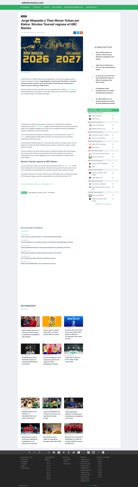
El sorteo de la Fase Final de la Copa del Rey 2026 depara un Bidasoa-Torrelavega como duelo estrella (73, 334)
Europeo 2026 (85, 459)
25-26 (48, 461)
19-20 (48, 474)
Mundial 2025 (85, 461)
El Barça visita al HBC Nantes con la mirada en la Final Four (38, 263)
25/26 (100, 461)
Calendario (24, 464)
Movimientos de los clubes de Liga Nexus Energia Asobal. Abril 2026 (52, 439)
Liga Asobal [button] (25, 7)
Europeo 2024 (85, 466)
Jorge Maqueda (71, 89)
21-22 (48, 470)
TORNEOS (82, 457)
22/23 (100, 468)
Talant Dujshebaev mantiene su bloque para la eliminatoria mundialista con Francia (45, 247)
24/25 (100, 464)
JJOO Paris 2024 (85, 464)
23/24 (100, 466)
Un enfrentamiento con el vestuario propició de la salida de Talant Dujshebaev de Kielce (47, 242)
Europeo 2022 (85, 472)
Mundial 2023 (85, 468)
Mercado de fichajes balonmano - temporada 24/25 (37, 184)
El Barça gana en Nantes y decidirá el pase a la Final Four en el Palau (41, 253)
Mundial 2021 (85, 476)
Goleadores (24, 461)
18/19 (100, 476)
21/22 (100, 470)
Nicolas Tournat (67, 166)
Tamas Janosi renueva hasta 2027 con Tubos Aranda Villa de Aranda (41, 236)
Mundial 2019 (85, 481)
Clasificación (24, 459)
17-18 (48, 479)
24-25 (48, 464)
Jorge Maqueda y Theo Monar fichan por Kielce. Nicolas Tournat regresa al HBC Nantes (50, 24)
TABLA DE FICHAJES (103, 457)
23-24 (48, 466)
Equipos (23, 466)
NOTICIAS (65, 457)
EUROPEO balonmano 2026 (74, 7)
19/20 (100, 474)
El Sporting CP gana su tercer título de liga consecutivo (72, 360)
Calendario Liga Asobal (103, 204)
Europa (47, 7)
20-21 (48, 472)
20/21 (100, 472)
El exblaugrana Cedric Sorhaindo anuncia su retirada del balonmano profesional (105, 91)
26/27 (100, 459)
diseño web (90, 485)
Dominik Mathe (39, 126)
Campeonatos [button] (91, 7)
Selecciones (57, 7)
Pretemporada (25, 468)
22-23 (48, 468)
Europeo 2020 (85, 479)
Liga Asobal (67, 459)
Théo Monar (51, 192)
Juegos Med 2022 (86, 470)
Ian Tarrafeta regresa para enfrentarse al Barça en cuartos (38, 258)
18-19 (48, 476)
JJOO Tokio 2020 (86, 474)
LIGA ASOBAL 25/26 (25, 457)
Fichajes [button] (36, 7)
